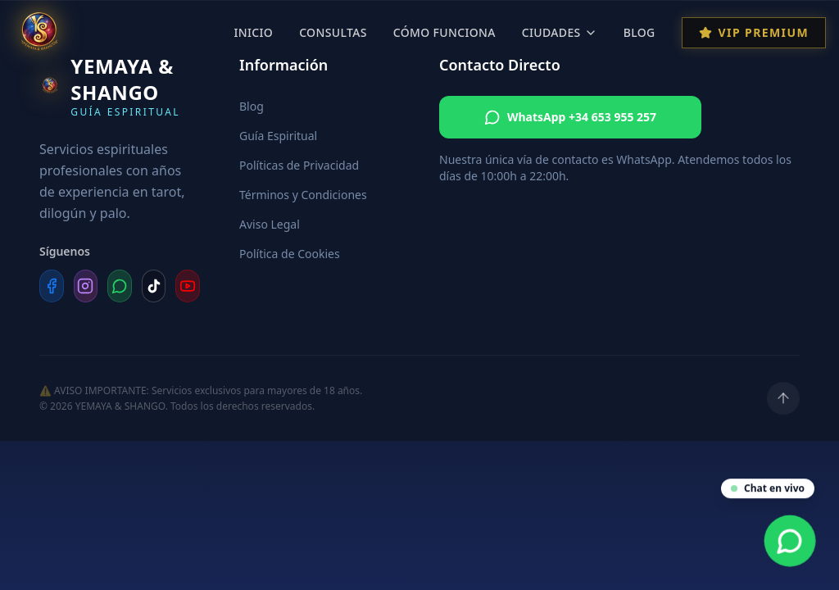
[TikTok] (154, 286)
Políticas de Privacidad (299, 165)
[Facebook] (51, 286)
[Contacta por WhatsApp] (790, 541)
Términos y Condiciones (303, 194)
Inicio (253, 32)
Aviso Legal (269, 224)
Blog (639, 32)
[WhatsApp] (119, 286)
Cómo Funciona (444, 32)
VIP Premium (754, 32)
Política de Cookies (289, 253)
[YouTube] (187, 286)
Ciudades (559, 32)
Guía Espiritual (278, 135)
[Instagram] (86, 286)
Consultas (333, 32)
